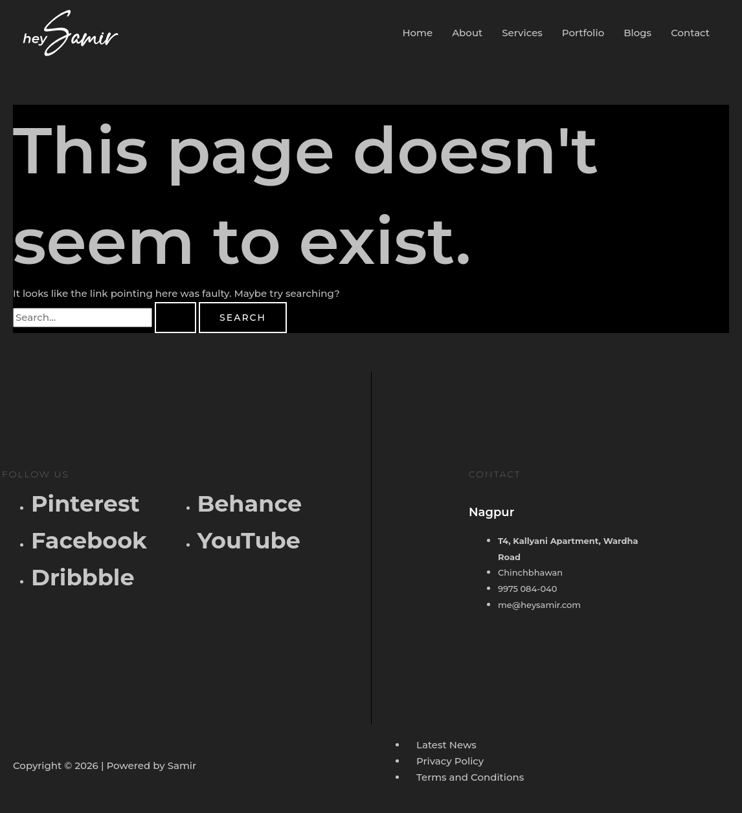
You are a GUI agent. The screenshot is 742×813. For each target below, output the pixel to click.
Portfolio (583, 33)
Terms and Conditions (470, 777)
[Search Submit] (175, 317)
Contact (690, 33)
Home (417, 33)
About (467, 33)
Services (522, 33)
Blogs (637, 33)
